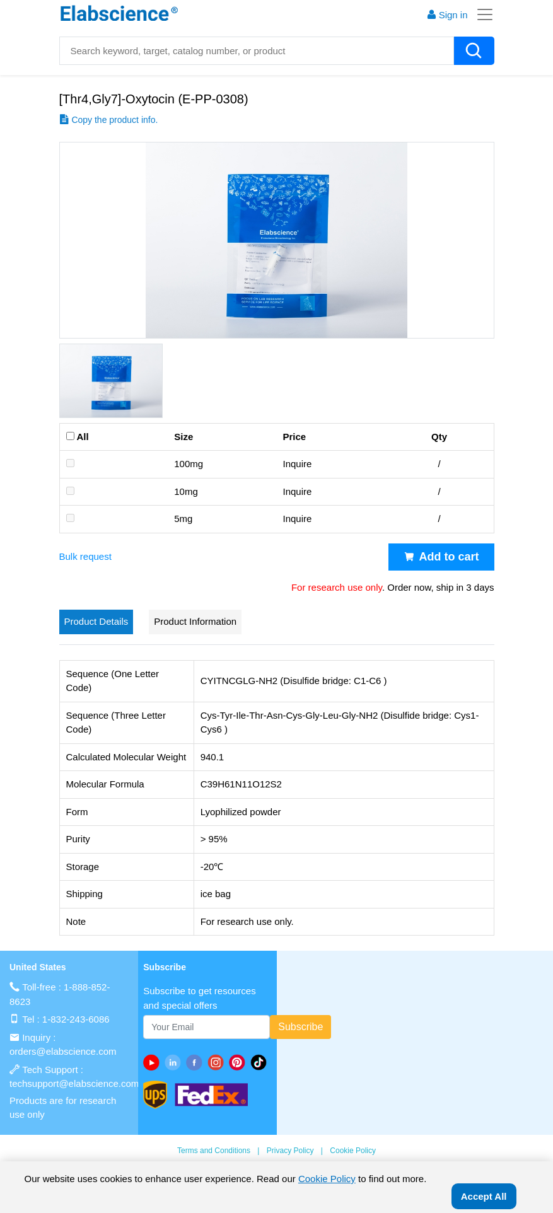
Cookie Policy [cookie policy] (327, 1178)
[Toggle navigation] (481, 14)
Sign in (447, 14)
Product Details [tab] (96, 621)
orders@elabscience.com (62, 1051)
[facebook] (196, 1062)
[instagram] (218, 1062)
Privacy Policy (290, 1150)
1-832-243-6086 (76, 1019)
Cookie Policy (353, 1150)
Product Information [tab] (195, 621)
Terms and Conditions (213, 1150)
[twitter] (261, 1062)
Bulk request (85, 556)
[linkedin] (175, 1062)
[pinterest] (239, 1062)
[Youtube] (154, 1062)
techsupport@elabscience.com (74, 1083)
